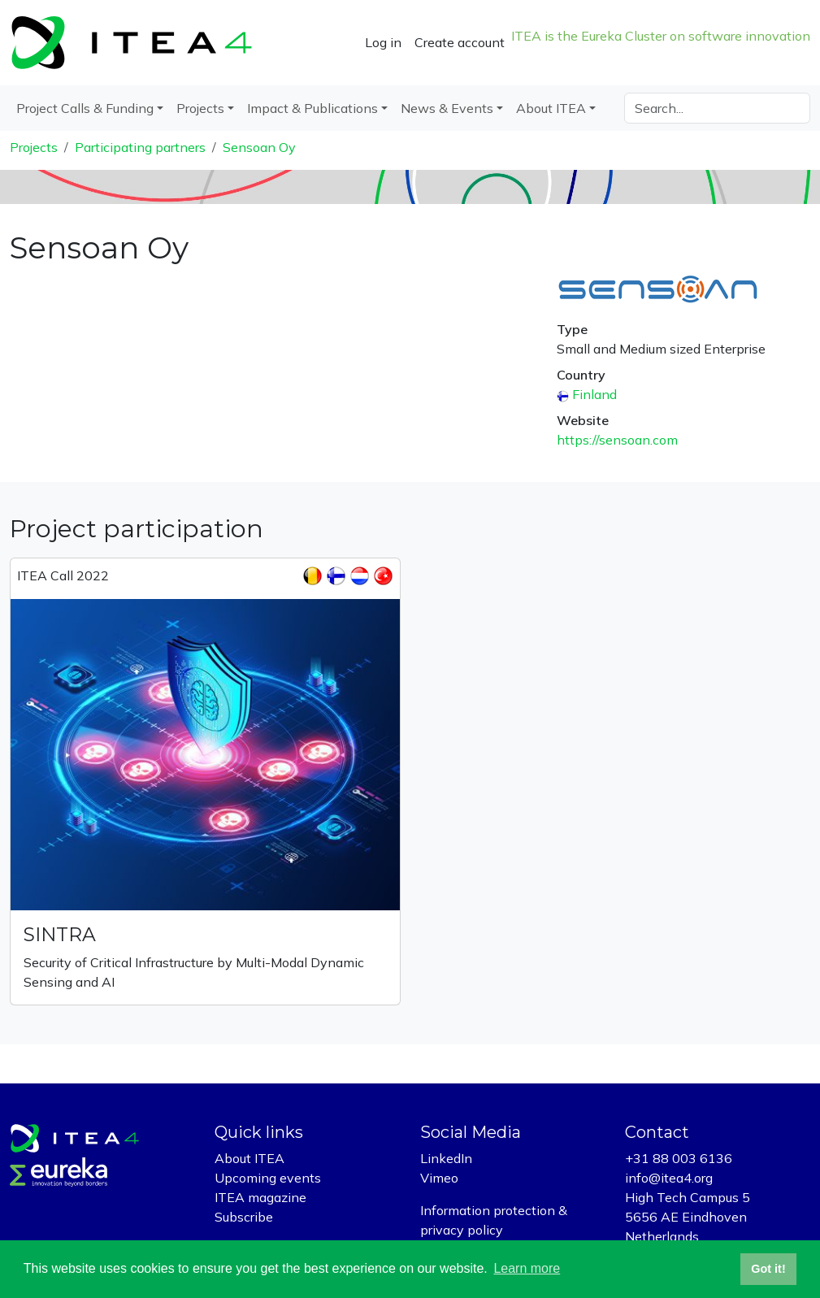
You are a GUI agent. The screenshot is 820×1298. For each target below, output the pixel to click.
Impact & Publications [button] (312, 108)
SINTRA (60, 934)
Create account (459, 42)
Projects (34, 147)
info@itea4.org (669, 1178)
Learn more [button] (526, 1268)
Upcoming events (268, 1178)
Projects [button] (200, 108)
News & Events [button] (447, 108)
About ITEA (249, 1158)
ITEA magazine (260, 1197)
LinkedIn (446, 1158)
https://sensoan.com (617, 440)
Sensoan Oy (259, 147)
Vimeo (439, 1178)
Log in (383, 42)
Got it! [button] (768, 1268)
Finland (594, 394)
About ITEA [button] (551, 108)
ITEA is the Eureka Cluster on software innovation (660, 36)
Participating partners (140, 147)
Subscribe (244, 1217)
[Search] (717, 108)
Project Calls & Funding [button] (85, 108)
